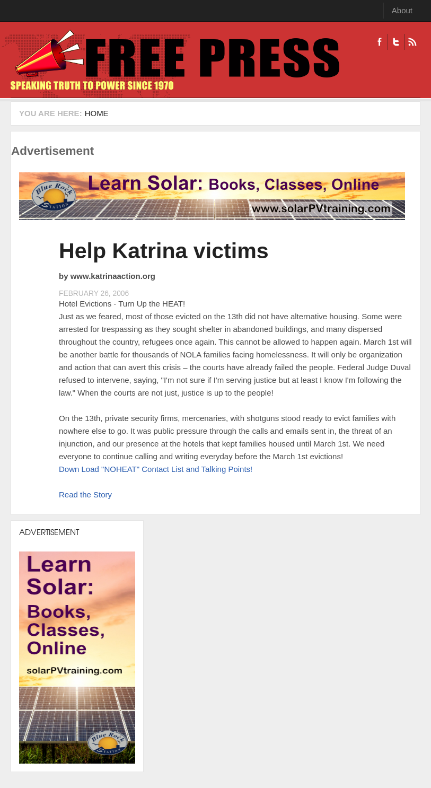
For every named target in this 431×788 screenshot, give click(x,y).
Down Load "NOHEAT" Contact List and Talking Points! (155, 469)
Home (97, 113)
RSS (412, 42)
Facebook (380, 42)
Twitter (396, 42)
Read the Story (85, 494)
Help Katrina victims (164, 251)
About (402, 10)
